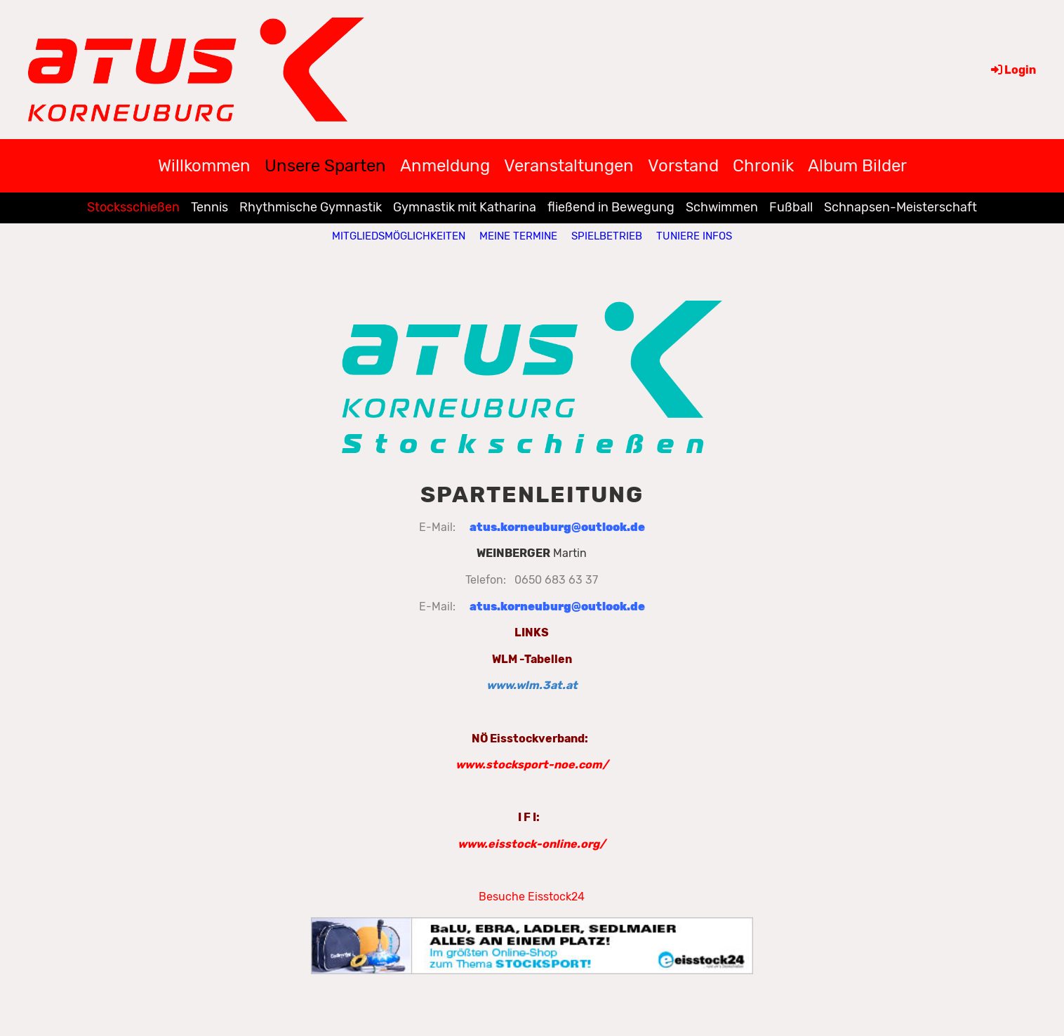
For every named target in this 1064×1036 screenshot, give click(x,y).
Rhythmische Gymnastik (310, 207)
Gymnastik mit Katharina (464, 207)
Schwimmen (722, 207)
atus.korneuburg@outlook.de (557, 527)
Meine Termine (518, 236)
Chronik (763, 166)
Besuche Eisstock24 (532, 896)
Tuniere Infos (694, 236)
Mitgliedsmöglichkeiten (398, 236)
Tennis (209, 207)
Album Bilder (857, 166)
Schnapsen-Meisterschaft (900, 207)
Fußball (791, 207)
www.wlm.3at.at (532, 685)
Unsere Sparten (325, 166)
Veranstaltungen (569, 166)
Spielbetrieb (606, 236)
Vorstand (683, 166)
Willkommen (204, 166)
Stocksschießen (133, 207)
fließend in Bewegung (610, 207)
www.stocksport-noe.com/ (532, 764)
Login (1012, 70)
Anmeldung (445, 166)
